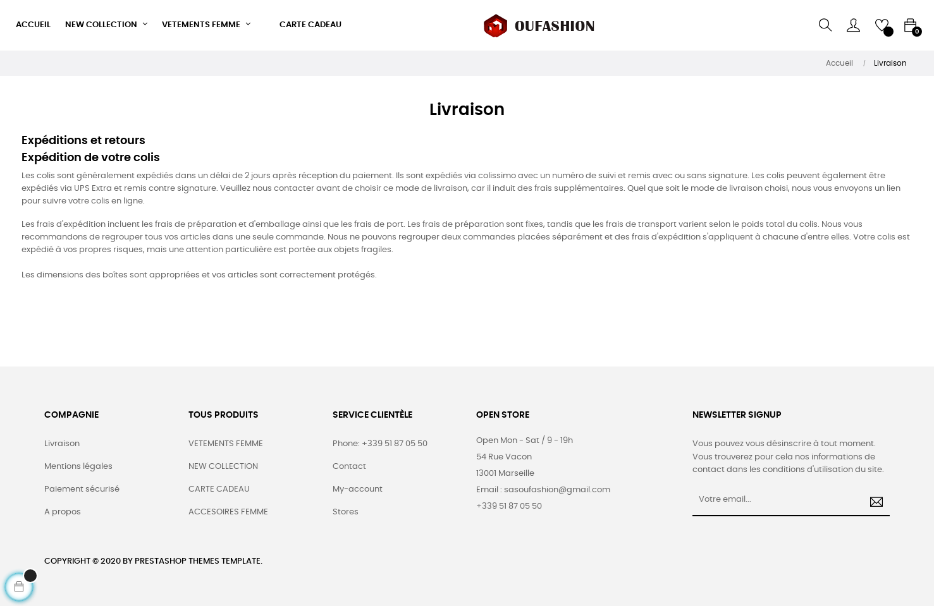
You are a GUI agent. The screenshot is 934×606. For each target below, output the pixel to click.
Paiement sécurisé (82, 489)
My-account (358, 489)
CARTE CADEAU (219, 489)
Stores (346, 512)
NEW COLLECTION (223, 467)
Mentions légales (78, 467)
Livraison (62, 444)
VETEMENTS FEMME (225, 444)
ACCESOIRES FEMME (228, 512)
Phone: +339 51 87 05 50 (380, 444)
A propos (62, 512)
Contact (349, 467)
